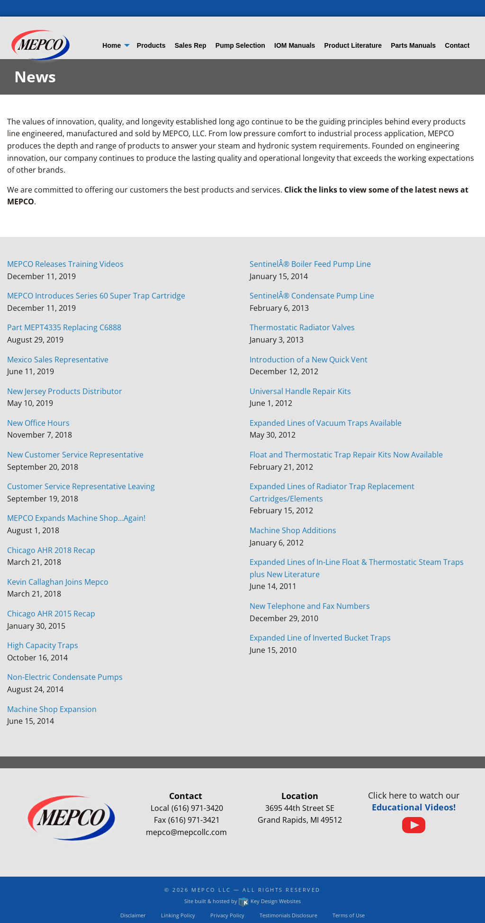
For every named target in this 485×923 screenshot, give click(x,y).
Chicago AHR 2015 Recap (51, 613)
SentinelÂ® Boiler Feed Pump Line (310, 264)
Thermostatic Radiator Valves (302, 327)
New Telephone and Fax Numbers (310, 606)
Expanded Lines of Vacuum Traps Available (326, 423)
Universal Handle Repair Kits (300, 391)
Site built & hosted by (242, 901)
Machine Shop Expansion (52, 709)
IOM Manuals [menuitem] (294, 45)
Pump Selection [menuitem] (240, 45)
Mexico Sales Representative (57, 359)
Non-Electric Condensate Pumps (65, 677)
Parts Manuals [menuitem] (413, 45)
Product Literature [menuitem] (353, 45)
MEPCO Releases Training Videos (65, 264)
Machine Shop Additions (293, 530)
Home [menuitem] (111, 45)
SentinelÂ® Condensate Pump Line (312, 295)
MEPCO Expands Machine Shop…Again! (76, 518)
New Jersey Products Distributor (64, 391)
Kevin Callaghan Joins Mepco (57, 582)
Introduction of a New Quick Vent (309, 359)
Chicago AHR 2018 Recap (51, 550)
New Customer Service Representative (75, 454)
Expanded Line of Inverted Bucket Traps (320, 638)
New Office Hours (38, 423)
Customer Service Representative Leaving (81, 486)
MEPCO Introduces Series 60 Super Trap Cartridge (96, 295)
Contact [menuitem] (457, 45)
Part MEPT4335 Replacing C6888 (64, 327)
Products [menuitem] (151, 45)
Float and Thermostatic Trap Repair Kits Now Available (346, 454)
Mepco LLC (211, 889)
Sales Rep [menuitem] (191, 45)
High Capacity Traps (42, 645)
